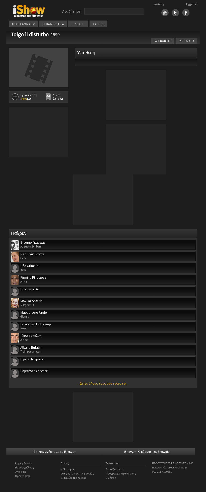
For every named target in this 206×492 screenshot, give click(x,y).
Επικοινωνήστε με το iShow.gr (54, 452)
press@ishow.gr (177, 467)
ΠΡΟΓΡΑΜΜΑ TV (23, 24)
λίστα (24, 98)
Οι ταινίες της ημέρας (74, 478)
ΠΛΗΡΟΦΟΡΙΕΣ (162, 41)
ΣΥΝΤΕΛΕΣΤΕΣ (186, 41)
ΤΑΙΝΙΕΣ (98, 24)
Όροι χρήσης (22, 476)
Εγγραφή (191, 4)
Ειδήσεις (111, 478)
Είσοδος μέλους (24, 467)
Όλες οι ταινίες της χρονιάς (77, 473)
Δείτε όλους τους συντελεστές (103, 383)
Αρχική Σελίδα (23, 463)
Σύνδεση (159, 4)
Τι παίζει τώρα (114, 469)
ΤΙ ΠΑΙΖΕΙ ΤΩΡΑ (53, 24)
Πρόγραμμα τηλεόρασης (121, 473)
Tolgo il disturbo (30, 34)
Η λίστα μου (68, 469)
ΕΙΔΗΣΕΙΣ (78, 24)
